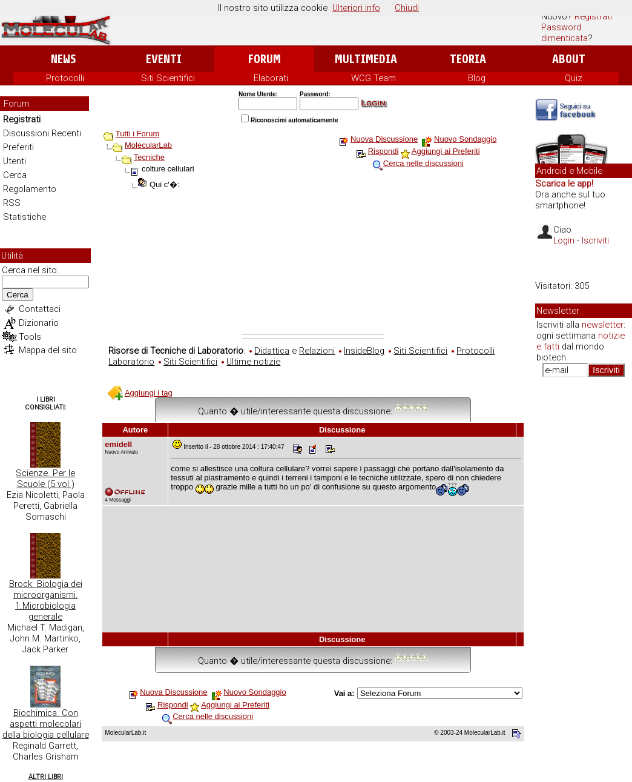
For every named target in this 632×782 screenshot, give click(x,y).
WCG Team (373, 78)
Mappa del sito (48, 350)
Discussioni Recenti (42, 133)
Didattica (271, 350)
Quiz (573, 78)
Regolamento (29, 189)
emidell (118, 444)
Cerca (15, 175)
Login (563, 240)
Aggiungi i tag (149, 392)
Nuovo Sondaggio (465, 139)
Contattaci (40, 308)
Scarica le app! (564, 183)
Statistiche (24, 216)
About (568, 59)
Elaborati (271, 78)
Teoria (468, 59)
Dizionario (39, 322)
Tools (30, 336)
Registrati (593, 16)
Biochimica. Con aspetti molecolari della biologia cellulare (45, 723)
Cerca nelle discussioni (423, 163)
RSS (12, 202)
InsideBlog (364, 350)
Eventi (164, 59)
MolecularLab (148, 145)
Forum (264, 59)
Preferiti (18, 147)
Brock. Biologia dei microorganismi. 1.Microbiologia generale (45, 600)
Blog (477, 78)
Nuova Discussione (384, 139)
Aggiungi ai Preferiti (446, 151)
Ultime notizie (253, 361)
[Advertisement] (313, 267)
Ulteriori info (356, 7)
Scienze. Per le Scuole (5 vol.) (45, 478)
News (63, 59)
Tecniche (149, 157)
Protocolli (65, 78)
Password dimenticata (564, 33)
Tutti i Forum (137, 133)
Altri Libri (45, 777)
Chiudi (407, 7)
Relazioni (317, 350)
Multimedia (366, 59)
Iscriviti (595, 240)
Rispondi (383, 151)
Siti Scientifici (168, 78)
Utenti (14, 161)
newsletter (603, 324)
